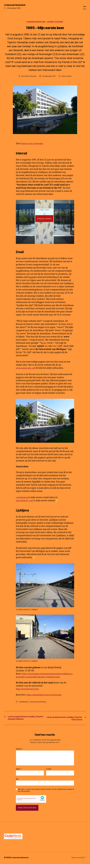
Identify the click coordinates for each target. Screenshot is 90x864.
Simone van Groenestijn (33, 144)
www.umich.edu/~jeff (26, 368)
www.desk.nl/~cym (25, 501)
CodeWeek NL (24, 702)
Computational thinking (38, 702)
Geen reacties (67, 77)
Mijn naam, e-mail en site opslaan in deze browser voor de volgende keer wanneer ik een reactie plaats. (46, 791)
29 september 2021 (48, 77)
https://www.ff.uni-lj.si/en (28, 689)
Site (17, 780)
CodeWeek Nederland (36, 22)
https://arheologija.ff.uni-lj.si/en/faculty (45, 695)
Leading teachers (56, 22)
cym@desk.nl (22, 498)
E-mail (49, 770)
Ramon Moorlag (30, 77)
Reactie (19, 750)
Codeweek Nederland (16, 5)
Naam (18, 770)
